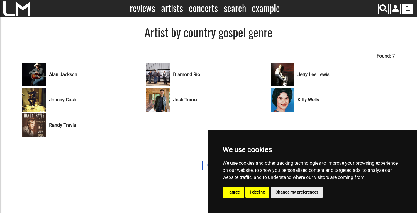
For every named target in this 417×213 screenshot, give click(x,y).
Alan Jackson (63, 74)
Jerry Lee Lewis (313, 74)
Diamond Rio (186, 74)
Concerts (203, 8)
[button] (395, 9)
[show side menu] (407, 9)
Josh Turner (185, 100)
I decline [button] (257, 192)
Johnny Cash (62, 100)
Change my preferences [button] (296, 192)
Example (266, 8)
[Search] (383, 9)
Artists (172, 8)
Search (235, 8)
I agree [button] (233, 192)
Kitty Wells (308, 100)
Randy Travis (62, 125)
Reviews (142, 8)
